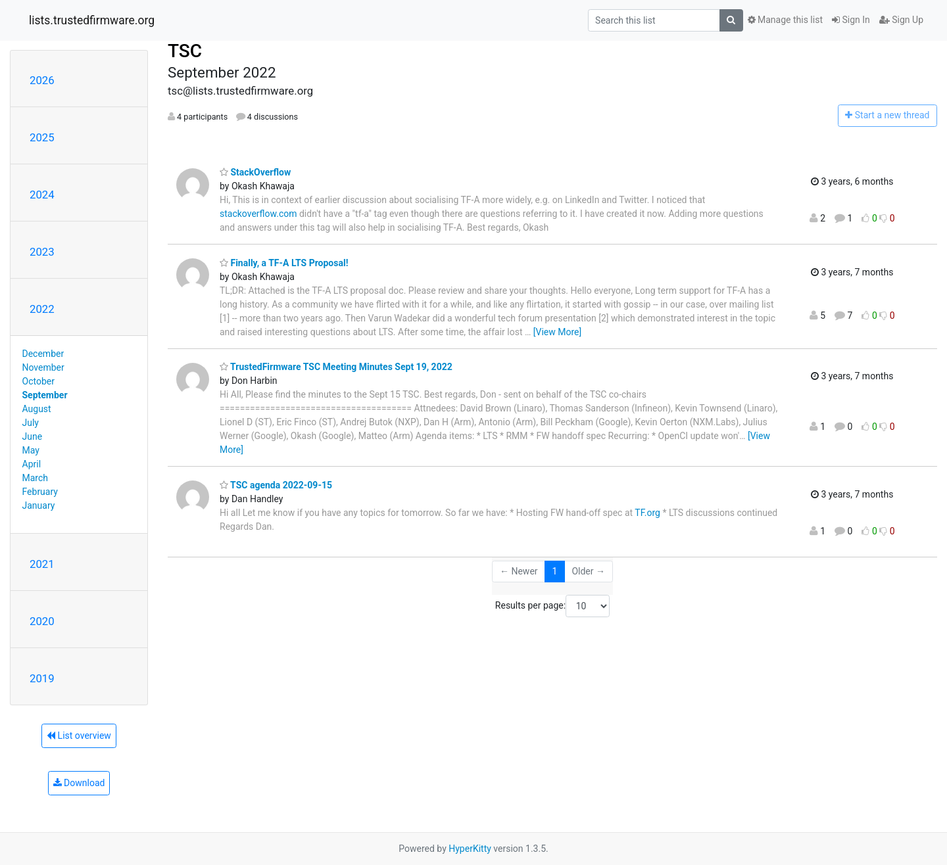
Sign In (851, 19)
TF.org (647, 512)
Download (79, 783)
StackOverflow (255, 172)
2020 (42, 621)
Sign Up (901, 19)
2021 (42, 564)
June (32, 436)
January (38, 505)
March (35, 478)
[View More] (557, 332)
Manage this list (785, 19)
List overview (79, 735)
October (38, 381)
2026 (42, 80)
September (45, 395)
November (43, 367)
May (30, 450)
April (31, 464)
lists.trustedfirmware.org (92, 20)
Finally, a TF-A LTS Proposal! (284, 263)
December (43, 353)
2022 (42, 309)
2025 (42, 137)
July (30, 422)
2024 (42, 194)
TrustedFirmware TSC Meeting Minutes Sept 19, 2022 (336, 367)
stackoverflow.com (258, 213)
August (36, 409)
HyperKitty (470, 848)
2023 (42, 251)
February (40, 491)
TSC (185, 51)
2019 (42, 678)
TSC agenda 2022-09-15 (276, 485)
